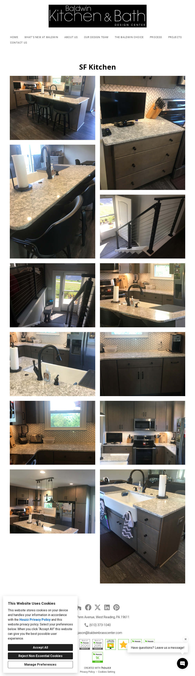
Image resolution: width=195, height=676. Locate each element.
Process (156, 37)
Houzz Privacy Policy (35, 620)
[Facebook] (88, 607)
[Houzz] (79, 607)
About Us (71, 37)
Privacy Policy (87, 672)
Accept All (40, 647)
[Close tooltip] (185, 639)
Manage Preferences (40, 664)
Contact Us (18, 42)
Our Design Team (96, 37)
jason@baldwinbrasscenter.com (100, 633)
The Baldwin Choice (129, 37)
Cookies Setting (106, 672)
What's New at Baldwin (41, 37)
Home (14, 37)
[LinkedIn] (107, 607)
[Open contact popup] (182, 663)
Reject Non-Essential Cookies (40, 656)
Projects (175, 37)
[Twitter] (97, 607)
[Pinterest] (116, 607)
